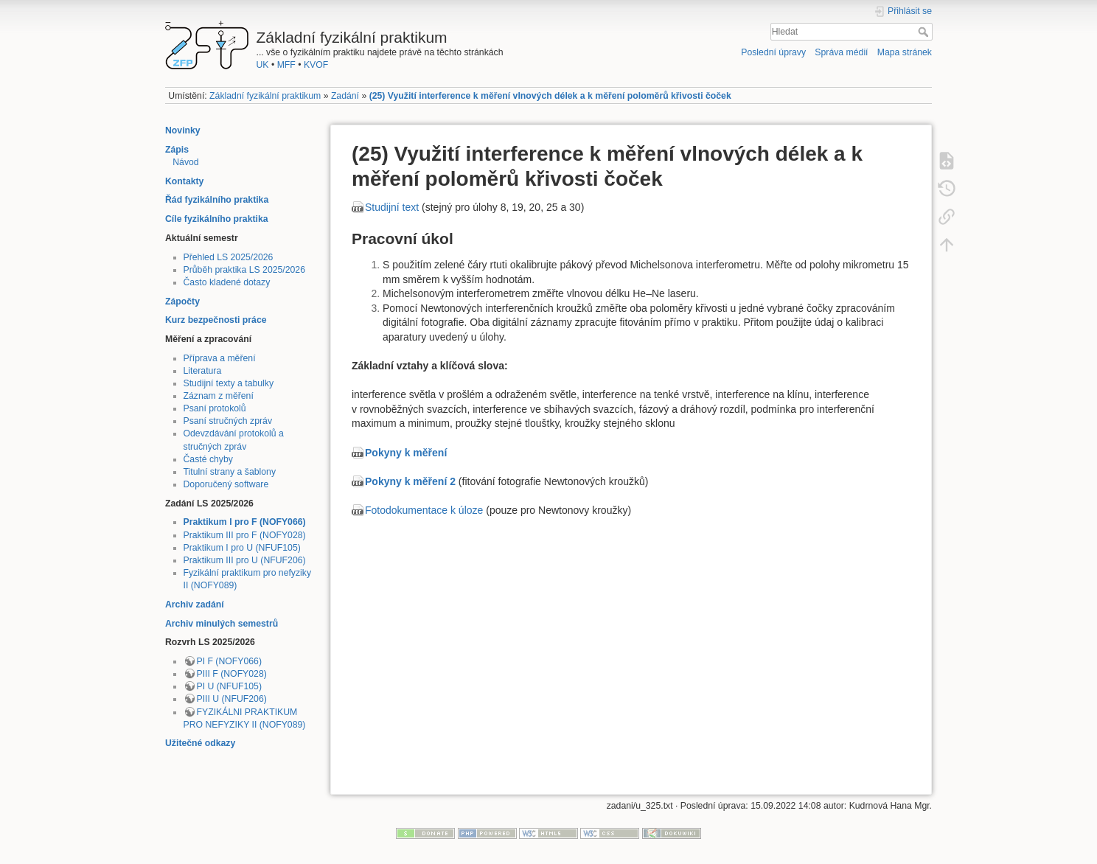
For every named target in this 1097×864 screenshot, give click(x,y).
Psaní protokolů (215, 408)
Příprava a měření (220, 358)
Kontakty (184, 181)
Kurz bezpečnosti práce (216, 320)
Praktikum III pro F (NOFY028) (245, 535)
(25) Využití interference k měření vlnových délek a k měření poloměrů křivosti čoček (550, 96)
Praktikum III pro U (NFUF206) (245, 560)
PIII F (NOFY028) (232, 674)
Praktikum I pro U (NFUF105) (242, 548)
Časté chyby (208, 459)
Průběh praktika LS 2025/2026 (245, 270)
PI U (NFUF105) (229, 686)
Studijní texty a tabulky (229, 383)
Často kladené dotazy (227, 282)
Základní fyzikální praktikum (265, 96)
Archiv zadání (194, 604)
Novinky (183, 130)
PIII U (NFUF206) (232, 699)
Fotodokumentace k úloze (424, 510)
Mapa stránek (904, 52)
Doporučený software (226, 484)
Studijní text (392, 207)
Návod (185, 162)
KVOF (316, 65)
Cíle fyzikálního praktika (216, 219)
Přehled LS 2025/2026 (229, 257)
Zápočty (182, 301)
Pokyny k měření (406, 453)
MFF (286, 65)
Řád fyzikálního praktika (216, 200)
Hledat (925, 32)
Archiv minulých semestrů (221, 624)
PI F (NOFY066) (229, 661)
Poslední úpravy (773, 52)
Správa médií (841, 52)
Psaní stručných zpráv (228, 421)
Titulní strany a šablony (230, 472)
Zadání (345, 96)
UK (263, 65)
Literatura (203, 371)
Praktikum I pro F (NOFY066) (245, 522)
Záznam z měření (219, 396)
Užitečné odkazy (200, 743)
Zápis (177, 149)
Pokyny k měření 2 (410, 481)
